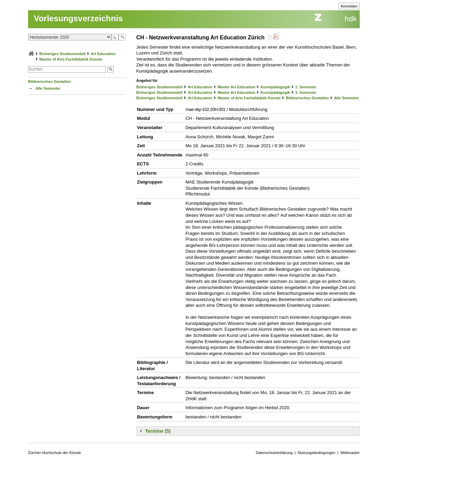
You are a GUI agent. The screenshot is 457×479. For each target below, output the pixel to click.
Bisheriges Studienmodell (62, 54)
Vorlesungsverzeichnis (78, 18)
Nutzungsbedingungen (316, 453)
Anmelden (349, 6)
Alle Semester (48, 88)
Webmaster (350, 453)
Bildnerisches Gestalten (49, 81)
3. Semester (306, 92)
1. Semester (306, 87)
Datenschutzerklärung (274, 453)
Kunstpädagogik (275, 87)
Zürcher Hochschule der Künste (54, 453)
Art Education (103, 54)
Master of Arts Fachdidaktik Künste (70, 59)
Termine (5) (158, 431)
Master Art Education (236, 87)
